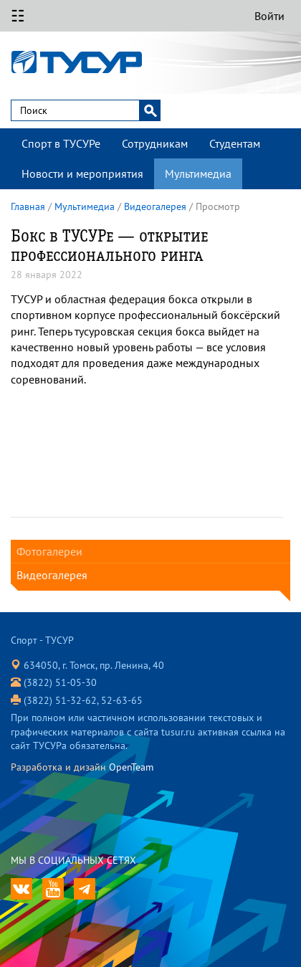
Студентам (234, 143)
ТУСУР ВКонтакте (21, 889)
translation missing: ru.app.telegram (84, 889)
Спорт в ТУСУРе (61, 143)
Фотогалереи (49, 551)
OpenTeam (131, 767)
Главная (28, 206)
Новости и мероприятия (82, 173)
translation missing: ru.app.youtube (53, 889)
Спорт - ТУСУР (80, 62)
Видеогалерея (155, 206)
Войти (269, 16)
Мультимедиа (198, 173)
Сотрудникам (155, 143)
